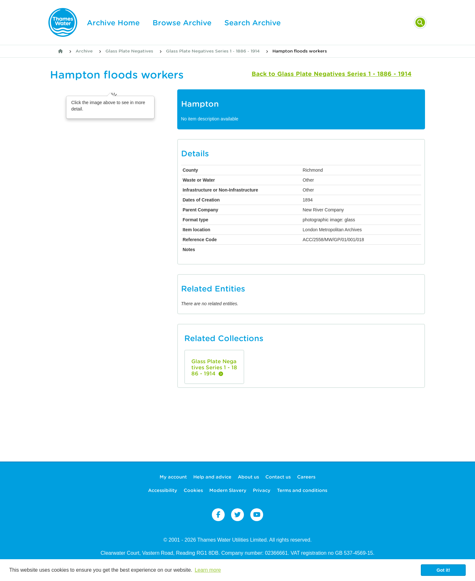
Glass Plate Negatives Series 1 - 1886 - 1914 (213, 51)
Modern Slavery (227, 490)
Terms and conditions (302, 490)
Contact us (278, 476)
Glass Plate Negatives (129, 51)
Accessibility (162, 490)
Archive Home (113, 23)
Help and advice (212, 476)
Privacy (262, 490)
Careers (306, 476)
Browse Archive (182, 23)
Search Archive (252, 23)
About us (248, 476)
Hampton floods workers (299, 51)
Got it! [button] (443, 570)
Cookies (193, 490)
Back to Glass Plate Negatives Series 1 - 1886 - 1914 (332, 73)
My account (173, 476)
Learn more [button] (208, 570)
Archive (84, 51)
